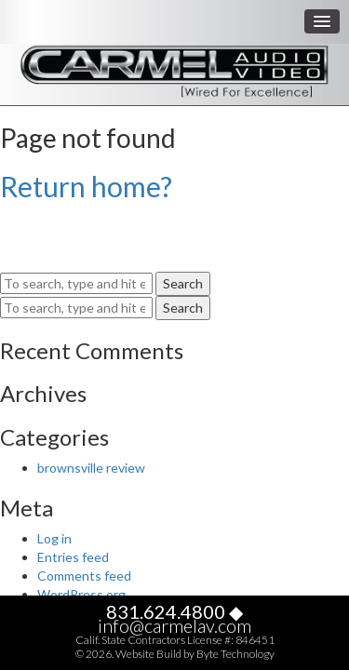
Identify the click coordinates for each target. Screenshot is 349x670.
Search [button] (183, 283)
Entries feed (73, 557)
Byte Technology (235, 654)
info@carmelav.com (174, 625)
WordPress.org (81, 594)
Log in (54, 538)
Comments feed (84, 575)
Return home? (86, 186)
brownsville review (91, 468)
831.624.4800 (165, 611)
